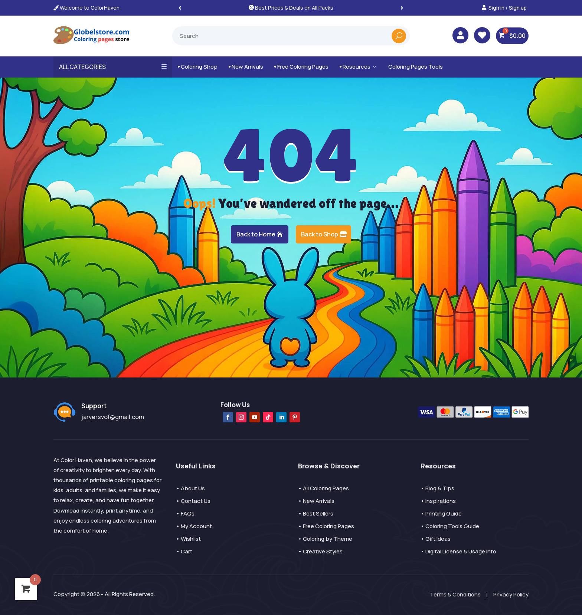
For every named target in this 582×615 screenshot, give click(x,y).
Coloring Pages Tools (415, 67)
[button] (402, 7)
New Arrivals (246, 67)
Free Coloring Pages (301, 67)
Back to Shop (319, 234)
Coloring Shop (198, 67)
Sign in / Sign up (507, 7)
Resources (358, 67)
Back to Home (255, 234)
